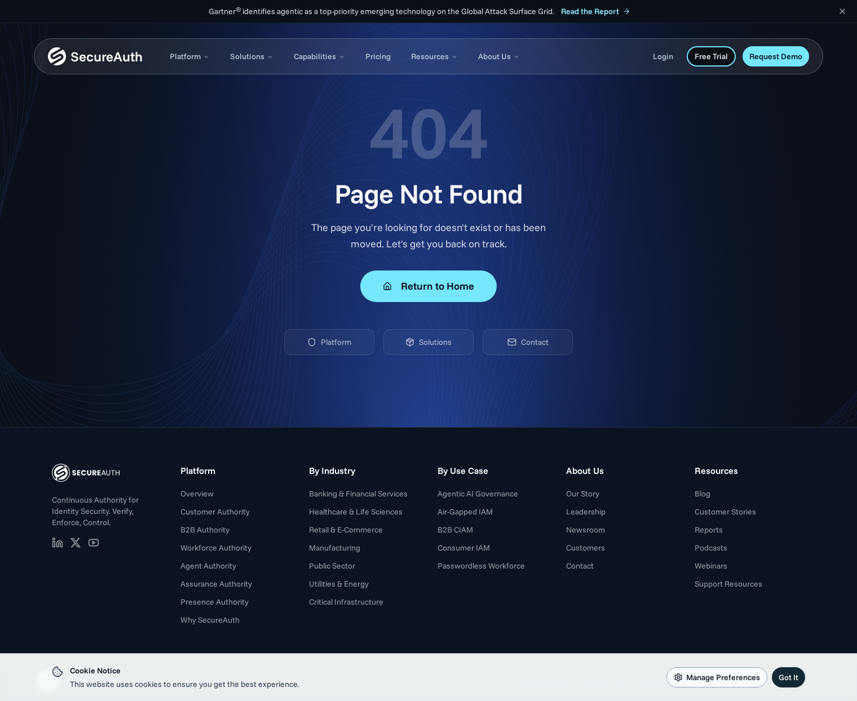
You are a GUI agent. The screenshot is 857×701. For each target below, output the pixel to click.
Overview (197, 494)
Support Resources (728, 584)
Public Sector (332, 566)
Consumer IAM (464, 548)
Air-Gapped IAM (465, 512)
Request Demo (775, 56)
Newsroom (585, 530)
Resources (434, 56)
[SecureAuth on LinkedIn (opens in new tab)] (57, 542)
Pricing (378, 56)
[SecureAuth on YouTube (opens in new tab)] (93, 542)
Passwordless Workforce (481, 566)
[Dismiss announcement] (842, 11)
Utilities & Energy (339, 584)
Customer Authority (215, 512)
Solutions (251, 56)
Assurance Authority (216, 584)
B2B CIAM (455, 530)
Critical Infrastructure (346, 602)
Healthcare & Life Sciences (356, 512)
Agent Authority (208, 566)
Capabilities (319, 56)
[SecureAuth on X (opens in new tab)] (75, 542)
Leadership (586, 512)
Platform (190, 56)
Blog (702, 494)
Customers (585, 548)
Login (663, 56)
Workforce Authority (215, 548)
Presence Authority (214, 602)
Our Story (582, 494)
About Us (499, 56)
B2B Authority (204, 530)
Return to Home (428, 285)
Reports (709, 530)
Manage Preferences (717, 677)
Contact (528, 342)
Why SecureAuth (210, 620)
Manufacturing (334, 548)
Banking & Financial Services (358, 494)
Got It (788, 677)
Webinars (711, 566)
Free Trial (711, 56)
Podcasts (711, 548)
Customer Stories (725, 512)
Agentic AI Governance (478, 494)
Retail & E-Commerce (346, 530)
